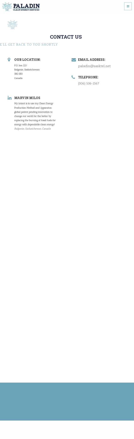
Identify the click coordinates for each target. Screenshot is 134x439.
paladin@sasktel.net (94, 66)
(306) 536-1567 (88, 83)
